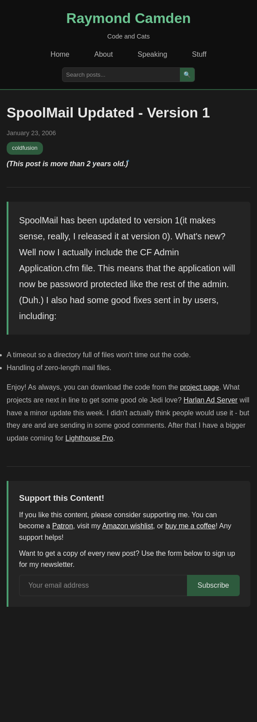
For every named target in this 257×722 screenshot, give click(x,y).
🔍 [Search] (187, 74)
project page (199, 387)
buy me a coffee (190, 526)
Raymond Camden (128, 18)
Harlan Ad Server (210, 400)
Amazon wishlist (127, 526)
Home (60, 54)
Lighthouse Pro (89, 438)
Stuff (199, 54)
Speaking (152, 54)
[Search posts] (121, 75)
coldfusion (25, 147)
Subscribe (213, 585)
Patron (62, 526)
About (103, 54)
